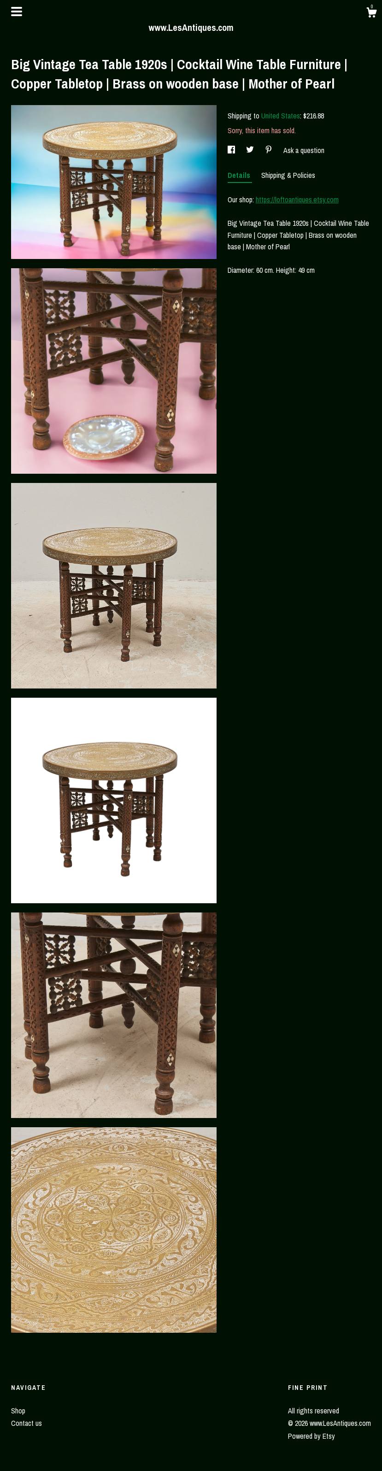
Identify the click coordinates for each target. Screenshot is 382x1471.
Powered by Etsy (311, 1436)
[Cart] (371, 14)
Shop (18, 1411)
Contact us (26, 1423)
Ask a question (303, 150)
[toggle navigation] (16, 11)
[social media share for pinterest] (269, 150)
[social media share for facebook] (232, 150)
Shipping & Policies (288, 175)
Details (240, 175)
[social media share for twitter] (251, 150)
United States (280, 116)
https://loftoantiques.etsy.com (297, 199)
